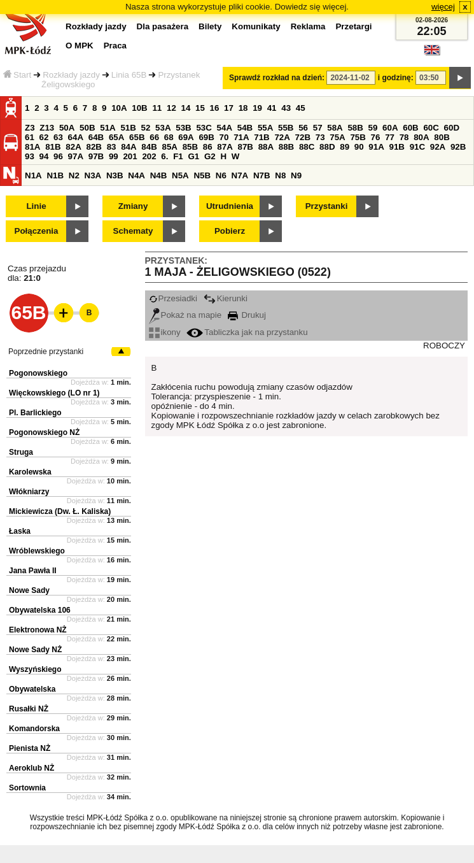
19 (257, 108)
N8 (280, 175)
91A (376, 147)
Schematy (133, 231)
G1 (193, 156)
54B (245, 127)
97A (75, 156)
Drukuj (247, 315)
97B (96, 156)
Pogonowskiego (38, 373)
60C (430, 127)
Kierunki (225, 298)
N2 (74, 175)
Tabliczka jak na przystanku (246, 332)
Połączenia (37, 231)
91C (417, 147)
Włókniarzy (29, 491)
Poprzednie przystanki (45, 351)
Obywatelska (32, 689)
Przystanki (326, 206)
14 (186, 108)
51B (128, 127)
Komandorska (34, 728)
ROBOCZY (444, 345)
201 (130, 156)
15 (200, 108)
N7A (240, 175)
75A (337, 137)
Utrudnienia (229, 206)
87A (224, 147)
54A (224, 127)
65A (116, 137)
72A (281, 137)
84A (128, 147)
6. (164, 156)
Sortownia (27, 787)
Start (17, 75)
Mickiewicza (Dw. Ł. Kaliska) (60, 511)
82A (73, 147)
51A (107, 127)
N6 (221, 175)
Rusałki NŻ (28, 708)
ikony (165, 332)
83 (111, 147)
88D (327, 147)
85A (169, 147)
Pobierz (229, 231)
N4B (158, 175)
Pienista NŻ (29, 748)
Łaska (20, 531)
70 (224, 137)
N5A (180, 175)
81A (32, 147)
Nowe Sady (29, 590)
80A (421, 137)
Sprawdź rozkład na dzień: (276, 77)
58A (334, 127)
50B (87, 127)
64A (75, 137)
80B (441, 137)
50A (66, 127)
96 (58, 156)
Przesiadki (173, 298)
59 (373, 127)
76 (375, 137)
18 (243, 108)
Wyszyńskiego (35, 669)
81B (52, 147)
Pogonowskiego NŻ (44, 432)
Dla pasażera (163, 26)
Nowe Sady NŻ (35, 649)
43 (286, 108)
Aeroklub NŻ (31, 768)
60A (390, 127)
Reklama (308, 26)
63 (58, 137)
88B (286, 147)
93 (29, 156)
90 (359, 147)
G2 (210, 156)
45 (300, 108)
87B (245, 147)
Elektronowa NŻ (38, 629)
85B (190, 147)
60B (410, 127)
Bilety (210, 26)
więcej (443, 6)
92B (458, 147)
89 (344, 147)
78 (404, 137)
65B (136, 137)
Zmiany (133, 206)
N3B (114, 175)
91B (396, 147)
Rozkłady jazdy (71, 75)
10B (139, 108)
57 (318, 127)
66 (154, 137)
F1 (178, 156)
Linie (36, 206)
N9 (296, 175)
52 (146, 127)
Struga (21, 452)
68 (169, 137)
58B (355, 127)
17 (229, 108)
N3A (93, 175)
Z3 (30, 127)
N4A (136, 175)
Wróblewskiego (37, 550)
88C (306, 147)
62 (44, 137)
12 (171, 108)
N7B (261, 175)
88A (266, 147)
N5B (202, 175)
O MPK (80, 45)
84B (149, 147)
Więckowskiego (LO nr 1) (54, 393)
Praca (115, 45)
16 (215, 108)
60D (451, 127)
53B (183, 127)
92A (437, 147)
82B (93, 147)
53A (163, 127)
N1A (33, 175)
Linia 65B (129, 75)
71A (241, 137)
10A (119, 108)
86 (208, 147)
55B (285, 127)
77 (389, 137)
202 (149, 156)
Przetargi (353, 26)
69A (185, 137)
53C (203, 127)
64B (96, 137)
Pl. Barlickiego (35, 412)
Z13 (46, 127)
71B (261, 137)
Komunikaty (256, 26)
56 (303, 127)
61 (29, 137)
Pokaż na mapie (185, 315)
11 (157, 108)
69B (206, 137)
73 (320, 137)
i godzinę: (396, 77)
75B (357, 137)
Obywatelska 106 (40, 610)
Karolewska (30, 471)
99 (113, 156)
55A (265, 127)
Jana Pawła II (33, 570)
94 (44, 156)
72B (302, 137)
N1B (55, 175)
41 (272, 108)
